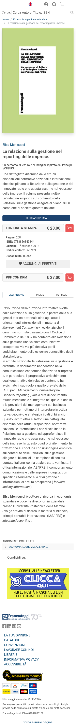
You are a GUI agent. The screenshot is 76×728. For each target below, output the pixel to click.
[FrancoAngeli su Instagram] (14, 627)
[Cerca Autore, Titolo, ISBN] (40, 12)
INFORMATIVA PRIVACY (21, 659)
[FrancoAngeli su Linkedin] (9, 627)
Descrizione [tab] (16, 294)
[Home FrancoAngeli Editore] (13, 5)
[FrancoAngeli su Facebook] (4, 627)
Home (5, 19)
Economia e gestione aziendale (30, 19)
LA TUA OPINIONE (17, 635)
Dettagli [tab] (61, 294)
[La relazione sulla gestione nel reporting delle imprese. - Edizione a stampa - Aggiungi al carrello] (69, 228)
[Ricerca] (72, 12)
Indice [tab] (40, 294)
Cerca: (6, 12)
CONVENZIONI (14, 645)
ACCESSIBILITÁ (15, 664)
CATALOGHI (12, 640)
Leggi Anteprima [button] (36, 218)
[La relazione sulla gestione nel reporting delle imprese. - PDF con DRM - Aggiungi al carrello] (69, 277)
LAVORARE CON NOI (19, 650)
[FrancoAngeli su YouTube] (19, 627)
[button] (29, 4)
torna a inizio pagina (38, 722)
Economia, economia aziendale (28, 546)
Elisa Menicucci (13, 145)
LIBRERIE (10, 655)
